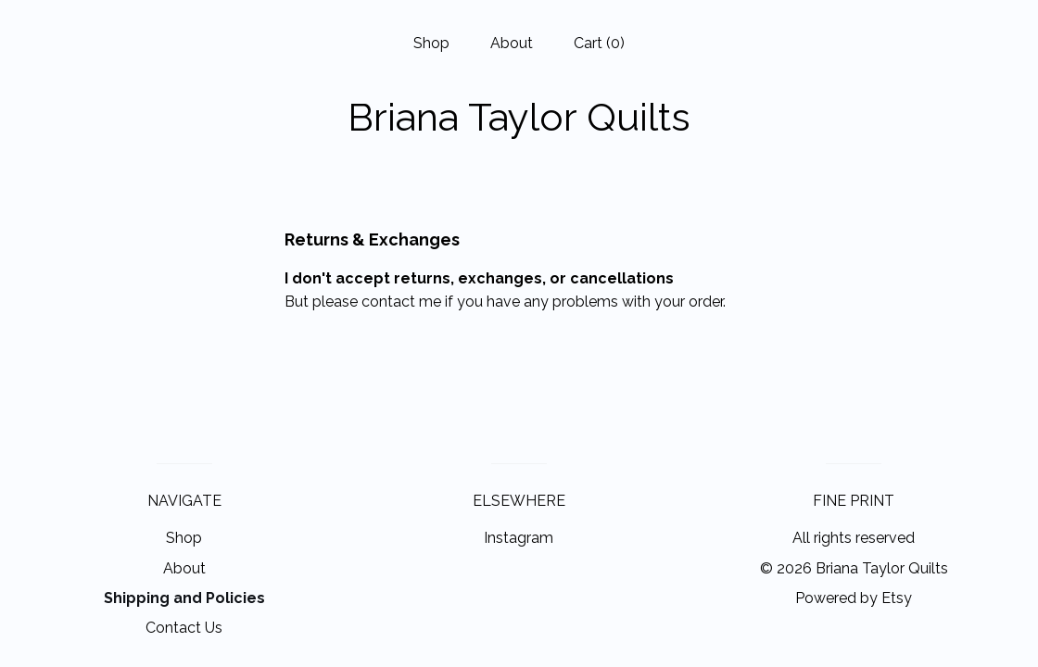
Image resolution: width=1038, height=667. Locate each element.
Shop (431, 43)
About (511, 43)
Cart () (599, 43)
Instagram (518, 538)
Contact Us (184, 627)
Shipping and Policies (184, 598)
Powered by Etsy (853, 598)
